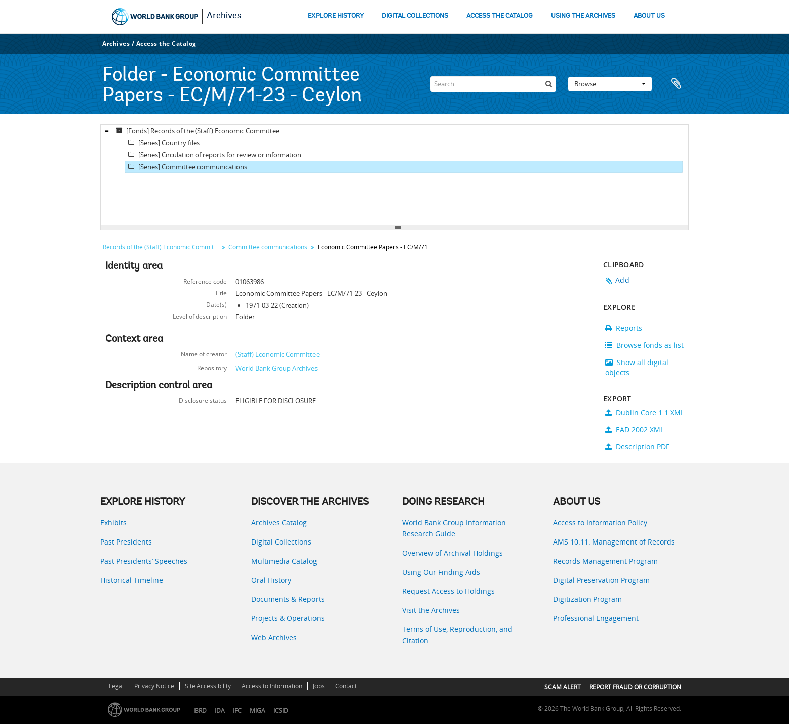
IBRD (200, 710)
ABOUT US (649, 16)
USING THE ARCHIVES (583, 16)
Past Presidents (126, 542)
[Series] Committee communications (186, 167)
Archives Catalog (279, 522)
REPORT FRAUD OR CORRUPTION (635, 687)
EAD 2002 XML (634, 429)
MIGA (257, 710)
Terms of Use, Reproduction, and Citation (457, 634)
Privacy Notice (154, 686)
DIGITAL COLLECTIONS (415, 16)
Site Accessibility (208, 686)
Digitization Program (587, 599)
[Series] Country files (162, 143)
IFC (237, 710)
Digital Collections (281, 542)
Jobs (319, 686)
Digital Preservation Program (601, 580)
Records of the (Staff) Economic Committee (162, 247)
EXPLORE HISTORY (336, 16)
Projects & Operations (288, 618)
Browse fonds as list (644, 345)
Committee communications (267, 247)
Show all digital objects (636, 367)
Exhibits (113, 522)
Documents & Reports (288, 599)
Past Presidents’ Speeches (143, 561)
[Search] (493, 84)
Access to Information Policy (600, 522)
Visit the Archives (431, 610)
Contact (346, 686)
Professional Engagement (596, 618)
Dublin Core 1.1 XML (644, 412)
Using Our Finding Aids (441, 572)
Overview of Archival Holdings (452, 553)
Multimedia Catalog (284, 561)
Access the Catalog (166, 43)
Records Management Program (605, 561)
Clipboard (676, 84)
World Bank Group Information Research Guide (454, 528)
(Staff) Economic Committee (277, 354)
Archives (224, 16)
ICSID (280, 710)
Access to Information (272, 686)
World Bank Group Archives (276, 368)
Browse (610, 83)
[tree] (394, 175)
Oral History (271, 580)
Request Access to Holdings (448, 591)
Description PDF (637, 446)
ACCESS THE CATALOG (499, 16)
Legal (116, 686)
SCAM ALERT (562, 687)
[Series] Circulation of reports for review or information (213, 155)
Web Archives (274, 637)
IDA (220, 710)
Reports (623, 328)
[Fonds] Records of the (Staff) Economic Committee (196, 131)
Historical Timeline (131, 580)
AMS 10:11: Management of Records (614, 542)
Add (622, 280)
